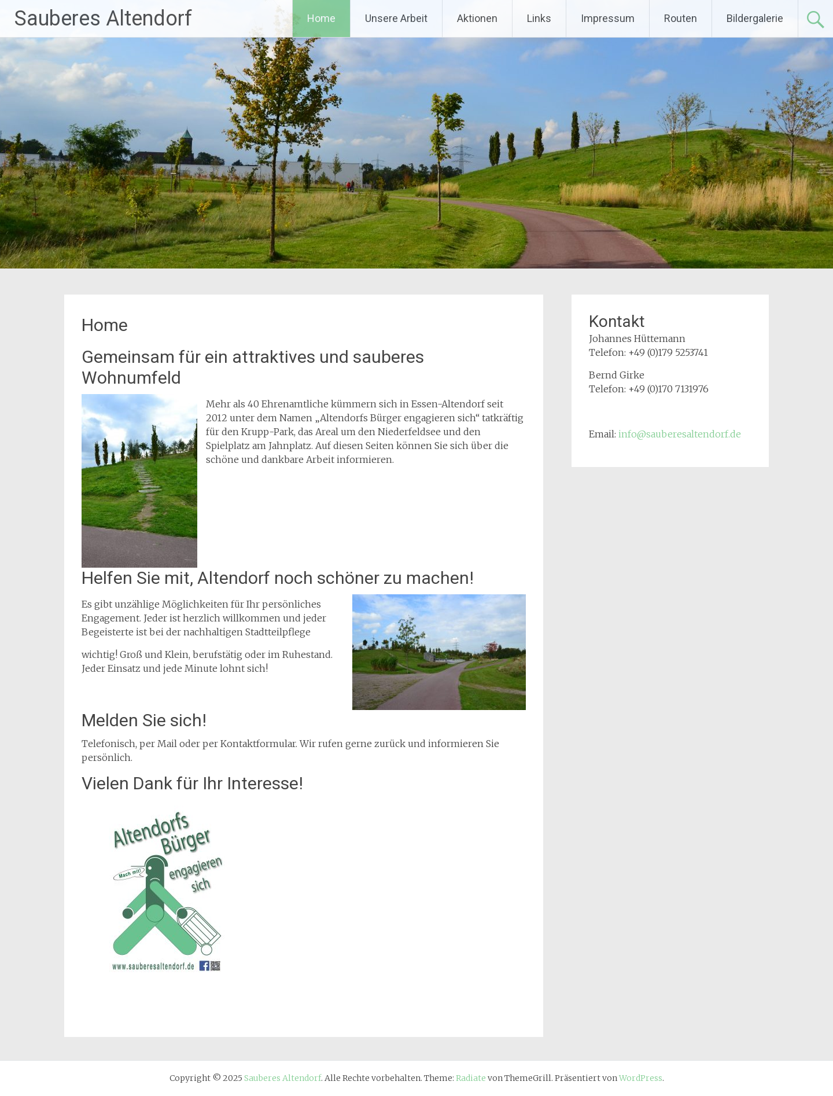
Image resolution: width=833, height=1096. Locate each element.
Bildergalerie (755, 18)
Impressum (608, 18)
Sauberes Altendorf (103, 18)
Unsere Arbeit (396, 18)
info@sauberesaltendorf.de (679, 434)
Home (321, 18)
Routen (680, 18)
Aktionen (477, 18)
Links (539, 18)
